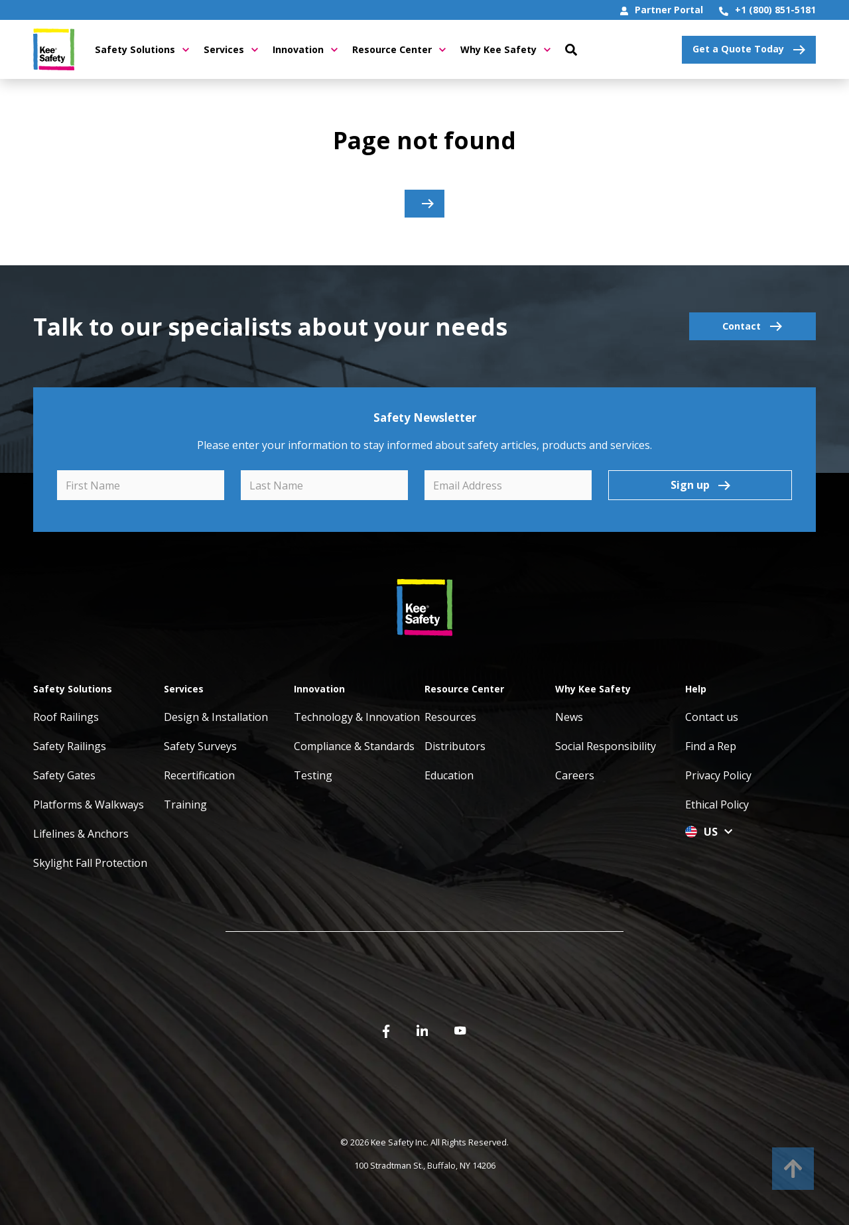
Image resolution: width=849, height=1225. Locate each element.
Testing (313, 775)
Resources (450, 717)
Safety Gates (64, 775)
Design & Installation (216, 717)
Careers (574, 775)
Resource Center (399, 49)
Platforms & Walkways (88, 804)
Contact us (711, 717)
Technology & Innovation (357, 717)
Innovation (305, 49)
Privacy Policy (718, 775)
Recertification (199, 775)
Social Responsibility (605, 746)
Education (449, 775)
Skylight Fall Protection (90, 863)
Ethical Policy (717, 804)
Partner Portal (661, 9)
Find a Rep (710, 746)
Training (185, 804)
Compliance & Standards (354, 746)
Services (231, 49)
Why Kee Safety (505, 49)
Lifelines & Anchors (81, 833)
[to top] (793, 1168)
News (569, 717)
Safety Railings (69, 746)
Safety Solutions (142, 49)
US (708, 832)
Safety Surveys (200, 746)
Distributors (455, 746)
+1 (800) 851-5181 (767, 9)
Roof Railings (66, 717)
